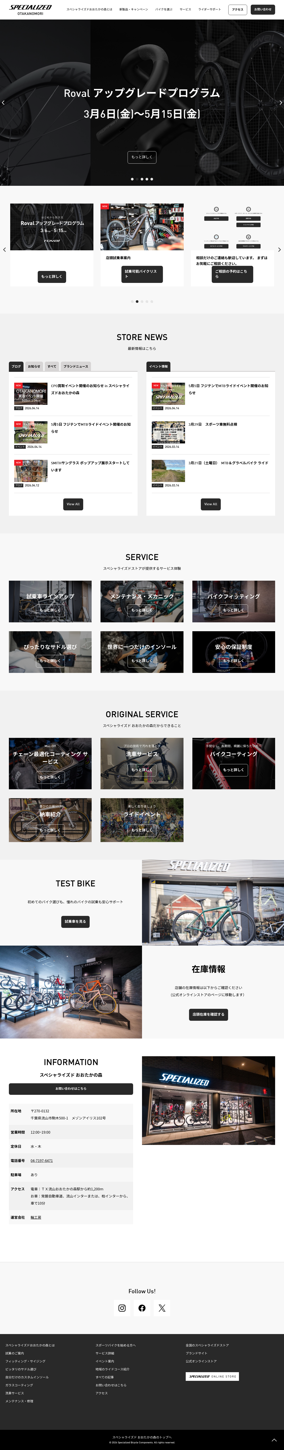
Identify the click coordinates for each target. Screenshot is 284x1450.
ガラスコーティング (19, 1385)
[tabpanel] (142, 103)
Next (279, 102)
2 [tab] (137, 179)
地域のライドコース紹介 (113, 1369)
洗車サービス (14, 1393)
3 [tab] (142, 179)
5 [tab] (151, 179)
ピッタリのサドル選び (20, 1369)
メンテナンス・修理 (19, 1401)
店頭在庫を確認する (209, 1015)
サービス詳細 (105, 1353)
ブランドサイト (196, 1353)
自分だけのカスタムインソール (27, 1377)
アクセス (237, 9)
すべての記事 (105, 1377)
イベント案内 (105, 1361)
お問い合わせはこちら (71, 1088)
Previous (4, 102)
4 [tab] (147, 179)
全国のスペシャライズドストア (207, 1345)
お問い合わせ (263, 9)
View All (73, 504)
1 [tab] (132, 179)
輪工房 (36, 1217)
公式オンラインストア (201, 1361)
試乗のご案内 (14, 1353)
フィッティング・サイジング (25, 1361)
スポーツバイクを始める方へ (116, 1345)
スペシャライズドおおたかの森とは (30, 1345)
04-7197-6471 (42, 1160)
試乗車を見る (75, 922)
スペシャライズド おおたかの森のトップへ (142, 1437)
